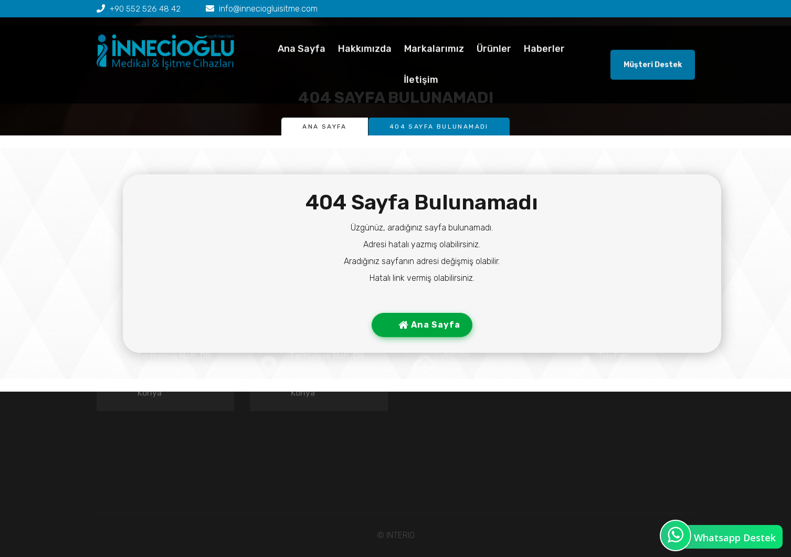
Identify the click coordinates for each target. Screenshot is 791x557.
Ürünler (494, 63)
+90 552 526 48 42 (146, 9)
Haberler (544, 63)
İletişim (421, 94)
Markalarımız (434, 63)
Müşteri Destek (653, 79)
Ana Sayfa (301, 63)
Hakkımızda (365, 63)
